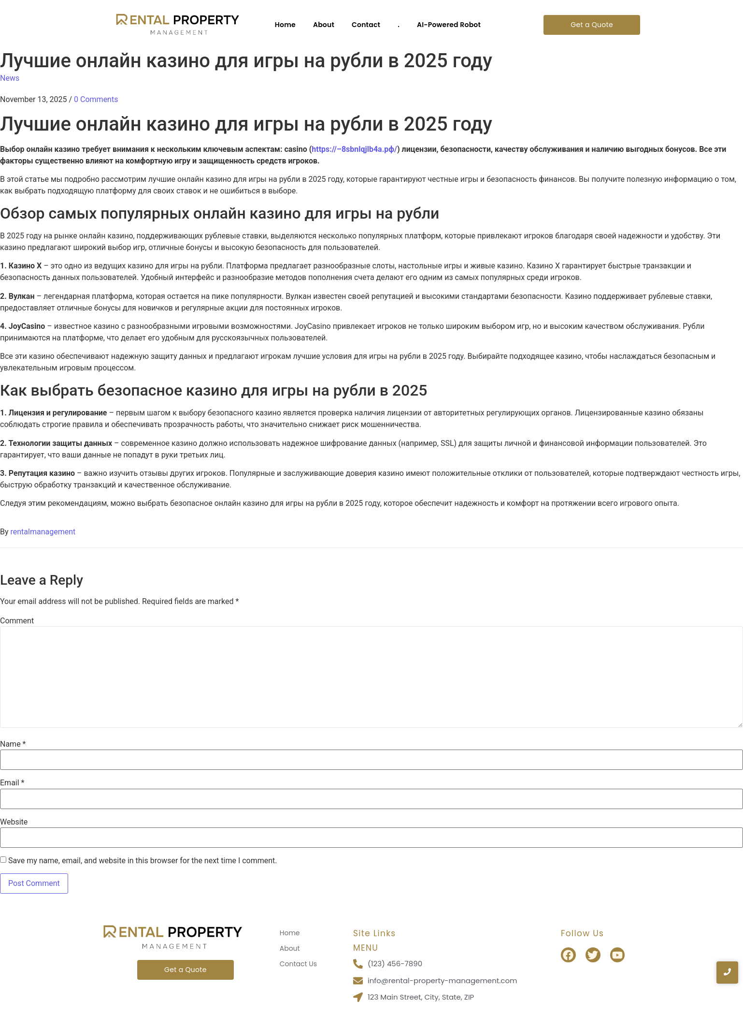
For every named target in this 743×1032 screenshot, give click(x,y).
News (9, 78)
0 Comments (96, 99)
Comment (17, 621)
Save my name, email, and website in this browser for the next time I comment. (142, 861)
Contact (366, 24)
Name (13, 744)
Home (285, 24)
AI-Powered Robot (449, 24)
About (323, 24)
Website (14, 822)
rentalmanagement (43, 531)
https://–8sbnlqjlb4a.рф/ (354, 149)
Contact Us (298, 964)
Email (12, 783)
